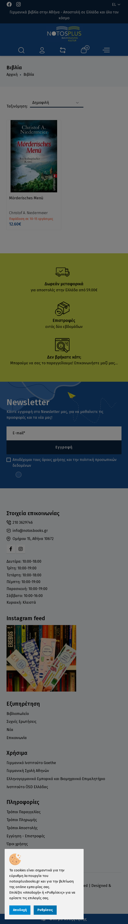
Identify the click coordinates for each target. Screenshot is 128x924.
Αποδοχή (20, 910)
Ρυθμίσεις (45, 910)
